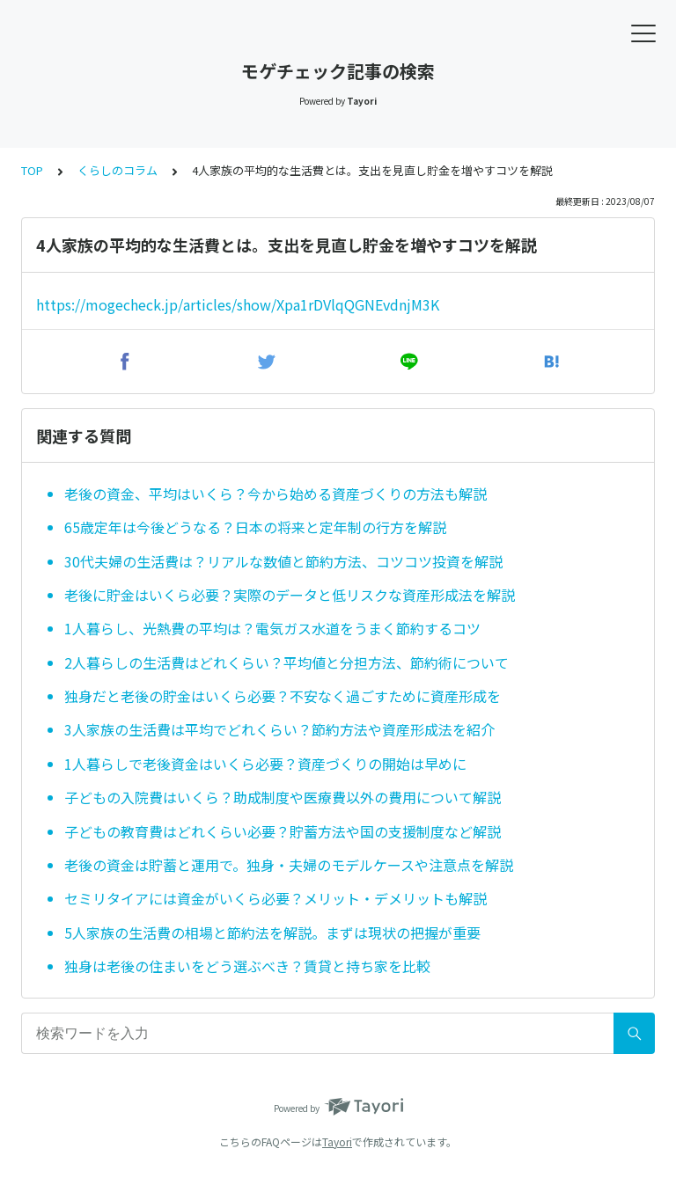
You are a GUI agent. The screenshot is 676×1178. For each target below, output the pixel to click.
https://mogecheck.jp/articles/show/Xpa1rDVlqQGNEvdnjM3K (237, 304)
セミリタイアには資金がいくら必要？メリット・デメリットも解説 (275, 898)
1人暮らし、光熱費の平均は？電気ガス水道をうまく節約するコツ (272, 628)
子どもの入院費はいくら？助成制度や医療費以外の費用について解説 (282, 797)
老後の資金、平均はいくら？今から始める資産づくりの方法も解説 (275, 493)
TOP (32, 170)
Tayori (337, 1141)
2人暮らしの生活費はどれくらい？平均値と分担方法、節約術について (286, 662)
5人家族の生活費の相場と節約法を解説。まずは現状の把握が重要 (272, 932)
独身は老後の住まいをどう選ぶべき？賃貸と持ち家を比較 (247, 966)
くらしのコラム (117, 170)
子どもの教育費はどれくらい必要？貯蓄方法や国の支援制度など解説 (282, 831)
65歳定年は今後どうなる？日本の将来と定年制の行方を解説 (255, 527)
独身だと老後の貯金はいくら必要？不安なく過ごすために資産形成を (282, 695)
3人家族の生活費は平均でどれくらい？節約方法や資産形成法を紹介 (279, 729)
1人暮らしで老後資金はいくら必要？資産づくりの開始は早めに (265, 763)
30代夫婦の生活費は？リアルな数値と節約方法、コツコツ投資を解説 (283, 561)
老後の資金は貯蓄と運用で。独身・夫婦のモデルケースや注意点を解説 (288, 864)
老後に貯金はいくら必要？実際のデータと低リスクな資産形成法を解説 (289, 594)
